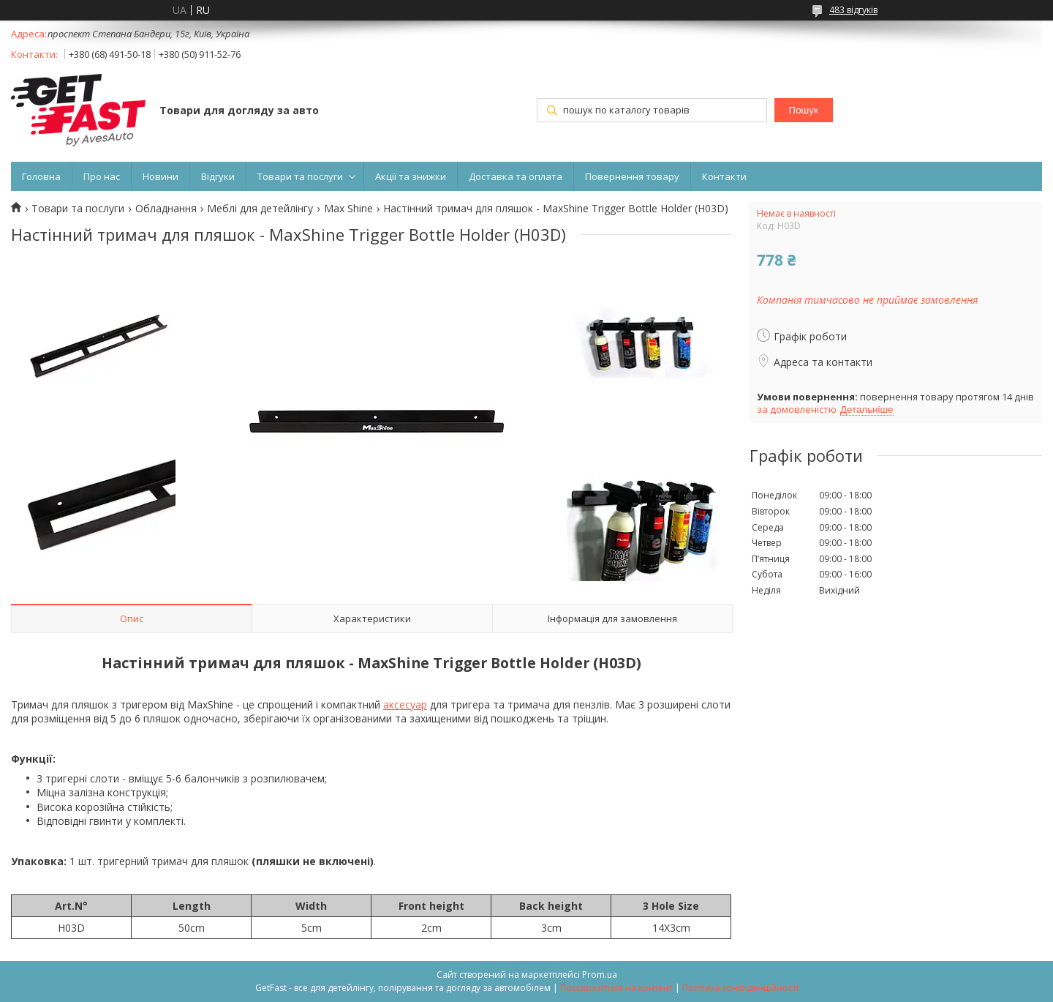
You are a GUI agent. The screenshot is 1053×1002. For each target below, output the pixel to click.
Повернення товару (632, 176)
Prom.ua (599, 974)
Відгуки (218, 176)
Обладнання (166, 208)
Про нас (101, 176)
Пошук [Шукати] (803, 110)
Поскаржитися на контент (616, 988)
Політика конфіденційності (740, 988)
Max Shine (348, 208)
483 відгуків (853, 10)
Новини (160, 176)
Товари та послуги (300, 176)
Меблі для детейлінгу (260, 208)
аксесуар (405, 704)
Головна (41, 176)
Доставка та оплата (515, 176)
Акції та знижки (410, 176)
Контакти (724, 176)
